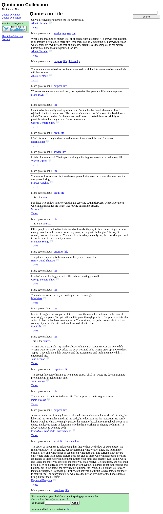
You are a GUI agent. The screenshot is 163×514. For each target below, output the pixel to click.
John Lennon (38, 359)
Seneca (35, 209)
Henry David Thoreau (43, 260)
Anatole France (39, 75)
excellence (75, 441)
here (69, 509)
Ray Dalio (36, 326)
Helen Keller (38, 141)
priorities (59, 251)
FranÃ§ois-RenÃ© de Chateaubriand (51, 431)
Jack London (38, 381)
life (73, 33)
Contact (6, 39)
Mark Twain (37, 94)
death (57, 132)
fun (66, 441)
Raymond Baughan (41, 480)
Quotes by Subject (11, 17)
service (57, 33)
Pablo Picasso (38, 399)
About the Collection (12, 36)
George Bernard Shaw (43, 122)
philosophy (74, 61)
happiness (59, 369)
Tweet (34, 27)
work (56, 441)
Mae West (36, 298)
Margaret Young (40, 241)
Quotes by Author (11, 14)
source (46, 197)
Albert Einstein (39, 23)
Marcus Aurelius (40, 182)
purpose (66, 33)
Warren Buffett (39, 160)
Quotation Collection (25, 4)
